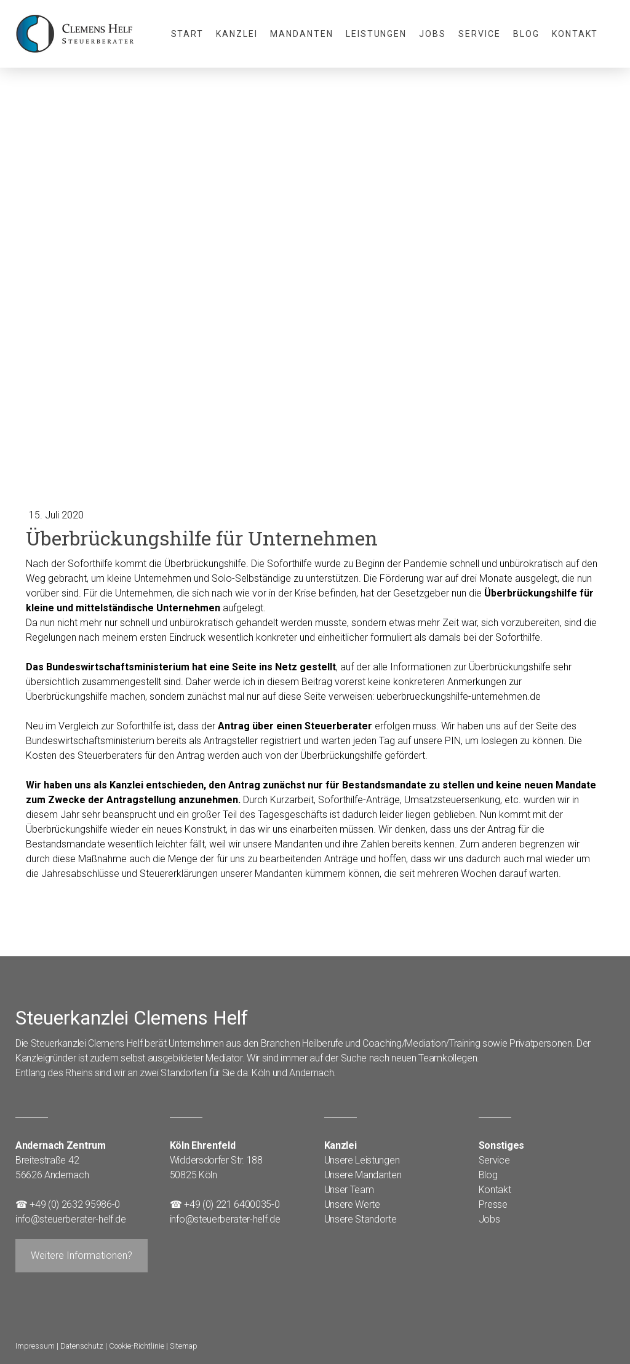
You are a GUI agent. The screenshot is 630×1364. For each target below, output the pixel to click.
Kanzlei (237, 34)
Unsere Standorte (360, 1219)
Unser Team (349, 1189)
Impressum (35, 1345)
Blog (526, 34)
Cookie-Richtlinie (136, 1345)
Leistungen (376, 34)
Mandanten (301, 34)
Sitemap (183, 1345)
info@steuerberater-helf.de (70, 1219)
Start (187, 34)
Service (479, 34)
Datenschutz (81, 1345)
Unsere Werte (352, 1204)
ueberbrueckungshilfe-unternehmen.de (459, 696)
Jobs (432, 34)
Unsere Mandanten (363, 1175)
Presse (493, 1204)
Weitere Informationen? (81, 1255)
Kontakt (575, 34)
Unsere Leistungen (362, 1160)
